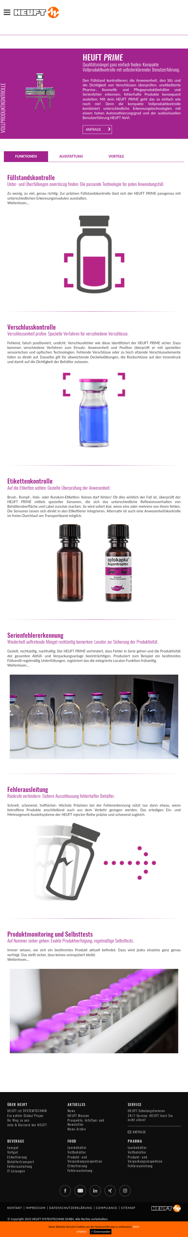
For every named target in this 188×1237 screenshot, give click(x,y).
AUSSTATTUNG (71, 156)
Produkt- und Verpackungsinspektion (85, 1159)
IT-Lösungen (16, 1171)
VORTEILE (116, 156)
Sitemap (128, 1208)
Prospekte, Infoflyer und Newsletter (86, 1122)
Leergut (13, 1147)
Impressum (36, 1208)
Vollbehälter (77, 1152)
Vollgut (12, 1152)
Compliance (106, 1208)
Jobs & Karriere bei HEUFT (27, 1125)
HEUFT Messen (78, 1115)
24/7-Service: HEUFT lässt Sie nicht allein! (150, 1117)
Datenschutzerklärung (70, 1208)
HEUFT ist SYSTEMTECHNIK (27, 1110)
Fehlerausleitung (19, 1166)
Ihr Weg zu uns (18, 1120)
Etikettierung (17, 1157)
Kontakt (14, 1208)
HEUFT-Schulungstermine (146, 1110)
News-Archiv (77, 1129)
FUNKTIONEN (26, 156)
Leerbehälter (77, 1147)
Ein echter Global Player (25, 1115)
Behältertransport (20, 1161)
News (71, 1110)
